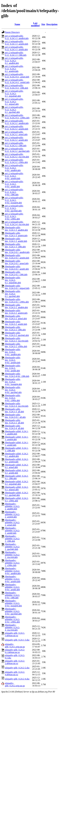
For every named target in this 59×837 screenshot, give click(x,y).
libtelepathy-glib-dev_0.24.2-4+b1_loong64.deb (13, 381)
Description (51, 24)
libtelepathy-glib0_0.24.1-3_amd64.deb (16, 432)
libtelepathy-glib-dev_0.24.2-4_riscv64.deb (16, 404)
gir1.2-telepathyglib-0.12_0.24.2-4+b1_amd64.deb (14, 168)
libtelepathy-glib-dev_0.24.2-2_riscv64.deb (16, 339)
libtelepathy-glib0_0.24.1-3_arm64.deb (16, 438)
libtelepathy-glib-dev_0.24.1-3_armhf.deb (16, 239)
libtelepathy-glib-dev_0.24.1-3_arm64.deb (16, 234)
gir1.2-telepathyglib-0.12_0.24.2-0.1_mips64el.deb (14, 93)
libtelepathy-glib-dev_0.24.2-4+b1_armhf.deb (13, 368)
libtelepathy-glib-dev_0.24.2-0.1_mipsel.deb (17, 287)
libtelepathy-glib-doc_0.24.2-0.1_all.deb (15, 415)
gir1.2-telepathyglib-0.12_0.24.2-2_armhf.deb (16, 138)
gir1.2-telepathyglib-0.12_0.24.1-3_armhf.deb (16, 48)
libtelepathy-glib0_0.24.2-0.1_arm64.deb (16, 460)
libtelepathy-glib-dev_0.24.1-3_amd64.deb (16, 228)
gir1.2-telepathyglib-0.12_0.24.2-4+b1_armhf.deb (14, 184)
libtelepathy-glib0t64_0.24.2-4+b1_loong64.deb (13, 603)
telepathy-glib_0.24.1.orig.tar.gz (15, 645)
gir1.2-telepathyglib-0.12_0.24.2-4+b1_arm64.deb (14, 176)
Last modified (35, 24)
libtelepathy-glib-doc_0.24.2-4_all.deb (14, 427)
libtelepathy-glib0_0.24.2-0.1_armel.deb (16, 466)
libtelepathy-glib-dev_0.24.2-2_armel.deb (16, 317)
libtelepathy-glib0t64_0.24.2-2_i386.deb (12, 538)
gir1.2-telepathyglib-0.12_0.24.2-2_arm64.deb (16, 127)
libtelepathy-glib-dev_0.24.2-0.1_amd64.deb (17, 251)
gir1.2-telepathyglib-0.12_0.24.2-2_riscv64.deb (17, 155)
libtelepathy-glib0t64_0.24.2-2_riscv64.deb (12, 554)
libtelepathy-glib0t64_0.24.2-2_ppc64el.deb (12, 546)
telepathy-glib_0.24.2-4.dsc (17, 679)
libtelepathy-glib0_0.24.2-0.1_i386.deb (16, 477)
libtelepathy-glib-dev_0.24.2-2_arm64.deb (16, 311)
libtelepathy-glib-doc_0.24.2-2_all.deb (14, 421)
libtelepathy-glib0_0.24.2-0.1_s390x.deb (16, 499)
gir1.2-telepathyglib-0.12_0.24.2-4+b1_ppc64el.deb (14, 208)
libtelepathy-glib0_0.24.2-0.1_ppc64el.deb (16, 493)
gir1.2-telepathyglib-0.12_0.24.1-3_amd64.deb (17, 37)
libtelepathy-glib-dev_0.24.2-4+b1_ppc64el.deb (13, 390)
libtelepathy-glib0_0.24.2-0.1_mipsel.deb (16, 488)
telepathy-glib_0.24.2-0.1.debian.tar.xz (15, 651)
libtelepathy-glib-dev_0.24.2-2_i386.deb (15, 328)
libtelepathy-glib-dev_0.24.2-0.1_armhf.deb (17, 267)
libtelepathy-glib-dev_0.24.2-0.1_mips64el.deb (13, 280)
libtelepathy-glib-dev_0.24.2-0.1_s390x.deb (17, 300)
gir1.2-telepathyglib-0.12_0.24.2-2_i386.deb (15, 144)
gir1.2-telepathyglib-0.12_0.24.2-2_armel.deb (16, 133)
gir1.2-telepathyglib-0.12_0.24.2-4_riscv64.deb (17, 223)
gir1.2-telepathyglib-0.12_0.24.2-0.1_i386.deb (16, 86)
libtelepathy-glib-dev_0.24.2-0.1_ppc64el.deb (13, 293)
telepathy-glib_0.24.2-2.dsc (17, 668)
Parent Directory (12, 32)
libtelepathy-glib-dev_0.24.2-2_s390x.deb (16, 345)
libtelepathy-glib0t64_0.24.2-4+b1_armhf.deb (12, 587)
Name (17, 24)
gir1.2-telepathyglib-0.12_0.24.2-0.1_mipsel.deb (14, 101)
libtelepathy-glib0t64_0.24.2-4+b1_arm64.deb (12, 579)
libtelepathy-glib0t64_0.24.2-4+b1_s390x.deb (12, 619)
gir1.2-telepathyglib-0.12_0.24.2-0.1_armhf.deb (17, 81)
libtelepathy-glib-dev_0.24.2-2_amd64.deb (16, 306)
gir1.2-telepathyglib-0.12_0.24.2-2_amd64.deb (17, 122)
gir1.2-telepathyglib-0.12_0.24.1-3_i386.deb (15, 53)
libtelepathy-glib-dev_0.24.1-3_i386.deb (15, 245)
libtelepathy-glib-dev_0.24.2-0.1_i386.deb (16, 273)
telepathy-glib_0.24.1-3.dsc (17, 640)
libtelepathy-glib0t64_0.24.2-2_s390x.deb (12, 563)
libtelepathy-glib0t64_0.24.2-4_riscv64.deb (12, 627)
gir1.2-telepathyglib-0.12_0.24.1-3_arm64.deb (16, 42)
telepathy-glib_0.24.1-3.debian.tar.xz (15, 634)
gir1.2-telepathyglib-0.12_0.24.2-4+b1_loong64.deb (14, 200)
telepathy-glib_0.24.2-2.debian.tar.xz (15, 662)
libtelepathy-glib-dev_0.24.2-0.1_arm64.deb (17, 256)
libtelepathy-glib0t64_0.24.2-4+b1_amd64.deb (13, 571)
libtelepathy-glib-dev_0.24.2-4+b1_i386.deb (17, 375)
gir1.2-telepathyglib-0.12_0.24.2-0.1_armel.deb (17, 75)
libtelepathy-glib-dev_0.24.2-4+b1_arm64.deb (13, 360)
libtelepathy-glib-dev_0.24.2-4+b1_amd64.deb (13, 352)
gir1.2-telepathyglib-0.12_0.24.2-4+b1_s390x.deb (14, 216)
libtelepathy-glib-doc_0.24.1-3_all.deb (14, 410)
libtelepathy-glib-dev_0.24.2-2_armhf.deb (16, 322)
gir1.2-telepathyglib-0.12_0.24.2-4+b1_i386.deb (14, 192)
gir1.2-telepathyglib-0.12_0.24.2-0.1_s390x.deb (17, 116)
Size (43, 24)
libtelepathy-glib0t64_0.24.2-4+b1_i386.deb (12, 595)
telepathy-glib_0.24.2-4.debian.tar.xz (15, 673)
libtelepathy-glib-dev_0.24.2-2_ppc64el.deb (17, 334)
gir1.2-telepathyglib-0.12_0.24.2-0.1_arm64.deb (14, 68)
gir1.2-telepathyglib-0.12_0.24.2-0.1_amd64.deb (14, 60)
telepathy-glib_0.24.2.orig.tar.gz (15, 684)
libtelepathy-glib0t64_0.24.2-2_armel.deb (12, 522)
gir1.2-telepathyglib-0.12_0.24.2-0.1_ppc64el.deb (14, 109)
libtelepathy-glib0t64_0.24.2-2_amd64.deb (12, 506)
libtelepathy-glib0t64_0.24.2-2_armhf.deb (12, 530)
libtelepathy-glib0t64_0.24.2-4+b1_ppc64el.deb (13, 611)
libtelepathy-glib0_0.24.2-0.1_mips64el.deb (16, 482)
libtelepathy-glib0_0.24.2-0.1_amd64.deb (16, 454)
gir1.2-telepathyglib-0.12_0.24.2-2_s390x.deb (16, 161)
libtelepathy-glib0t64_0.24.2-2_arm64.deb (12, 514)
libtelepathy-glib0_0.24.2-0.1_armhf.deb (16, 471)
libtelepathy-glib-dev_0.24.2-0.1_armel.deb (17, 262)
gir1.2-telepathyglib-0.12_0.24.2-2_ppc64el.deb (17, 149)
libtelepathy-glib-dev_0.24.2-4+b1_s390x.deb (13, 398)
